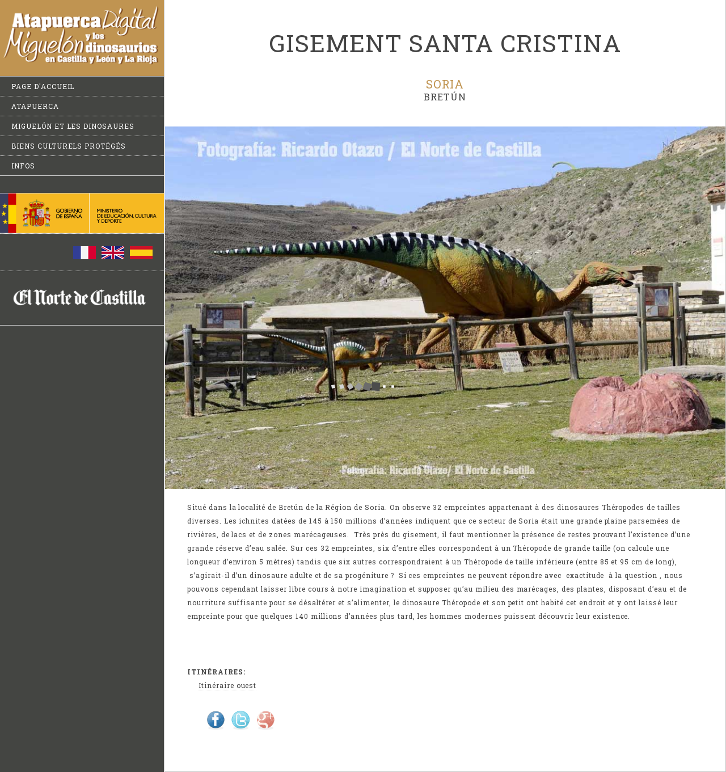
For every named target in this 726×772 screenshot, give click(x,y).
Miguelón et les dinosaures (72, 125)
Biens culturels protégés (68, 145)
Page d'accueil (42, 86)
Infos (23, 165)
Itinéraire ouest (227, 685)
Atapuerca (35, 106)
